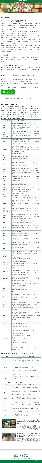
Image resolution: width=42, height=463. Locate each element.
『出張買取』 (14, 57)
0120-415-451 (17, 75)
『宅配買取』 (22, 57)
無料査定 (21, 81)
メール (3, 98)
